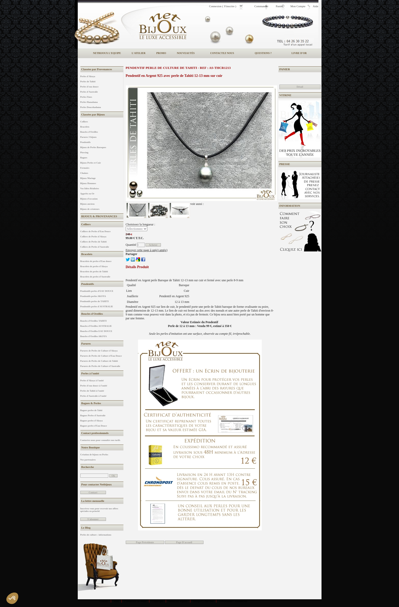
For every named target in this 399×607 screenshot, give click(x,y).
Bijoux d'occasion (89, 198)
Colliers (84, 121)
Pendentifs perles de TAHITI (94, 301)
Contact (104, 601)
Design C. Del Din (203, 601)
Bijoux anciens (87, 204)
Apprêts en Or (87, 193)
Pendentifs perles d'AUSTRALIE (96, 306)
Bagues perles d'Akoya (91, 420)
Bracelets (84, 126)
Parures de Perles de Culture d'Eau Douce (101, 356)
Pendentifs (85, 142)
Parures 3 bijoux (88, 137)
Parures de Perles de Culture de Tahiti (99, 361)
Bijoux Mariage (88, 178)
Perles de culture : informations (95, 534)
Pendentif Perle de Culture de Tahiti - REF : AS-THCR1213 (178, 68)
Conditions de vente (135, 601)
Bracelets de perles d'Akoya (94, 266)
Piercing (84, 152)
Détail (300, 86)
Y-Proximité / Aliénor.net (233, 601)
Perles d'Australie (89, 91)
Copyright (157, 601)
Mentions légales (178, 601)
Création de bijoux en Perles (94, 454)
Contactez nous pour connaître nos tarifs (100, 440)
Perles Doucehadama (90, 107)
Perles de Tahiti (88, 81)
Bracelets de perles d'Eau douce (96, 261)
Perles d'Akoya (87, 76)
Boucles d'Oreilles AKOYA (93, 336)
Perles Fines (86, 97)
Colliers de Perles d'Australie (94, 247)
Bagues (83, 157)
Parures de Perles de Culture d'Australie (100, 366)
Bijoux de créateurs (90, 209)
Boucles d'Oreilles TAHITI (93, 321)
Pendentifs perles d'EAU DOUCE (96, 291)
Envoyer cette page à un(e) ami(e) (147, 250)
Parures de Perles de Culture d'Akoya (99, 350)
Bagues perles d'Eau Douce (93, 425)
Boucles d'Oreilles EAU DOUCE (96, 331)
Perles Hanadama (89, 102)
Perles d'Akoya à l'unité (92, 380)
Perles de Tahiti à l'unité (92, 390)
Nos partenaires (88, 459)
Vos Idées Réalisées (89, 188)
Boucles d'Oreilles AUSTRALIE (96, 326)
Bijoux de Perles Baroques (93, 147)
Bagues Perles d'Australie (93, 415)
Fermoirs (84, 168)
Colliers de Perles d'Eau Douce (95, 231)
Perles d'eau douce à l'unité (93, 385)
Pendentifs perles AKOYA (93, 296)
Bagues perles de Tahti (91, 410)
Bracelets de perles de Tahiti (94, 271)
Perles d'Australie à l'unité (93, 396)
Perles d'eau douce (89, 86)
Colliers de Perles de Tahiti (93, 241)
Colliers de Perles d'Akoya (93, 236)
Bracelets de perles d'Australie (95, 276)
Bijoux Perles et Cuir (90, 162)
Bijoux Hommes (88, 183)
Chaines (84, 173)
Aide (116, 601)
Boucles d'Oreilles (89, 132)
